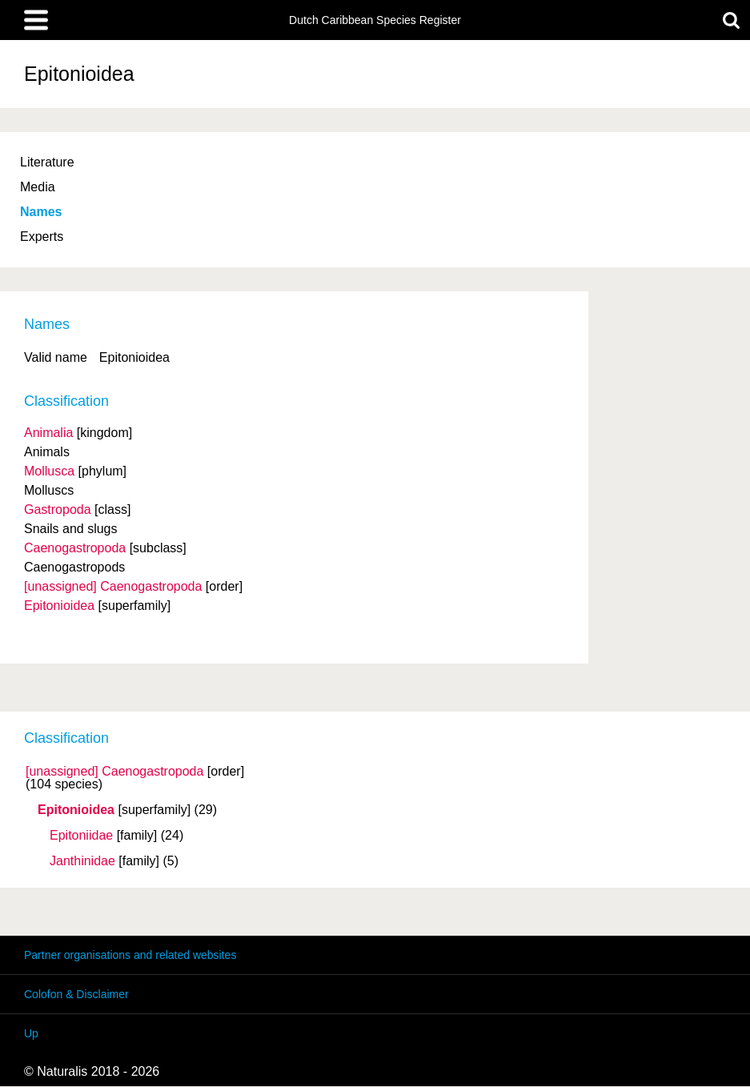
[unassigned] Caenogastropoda (114, 771)
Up (31, 1033)
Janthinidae (82, 861)
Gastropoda (57, 509)
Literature (47, 162)
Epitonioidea (76, 810)
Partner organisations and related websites (130, 955)
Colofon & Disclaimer (76, 994)
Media (37, 187)
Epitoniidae (81, 835)
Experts (41, 236)
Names (41, 212)
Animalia (48, 432)
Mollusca (49, 471)
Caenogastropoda (75, 548)
